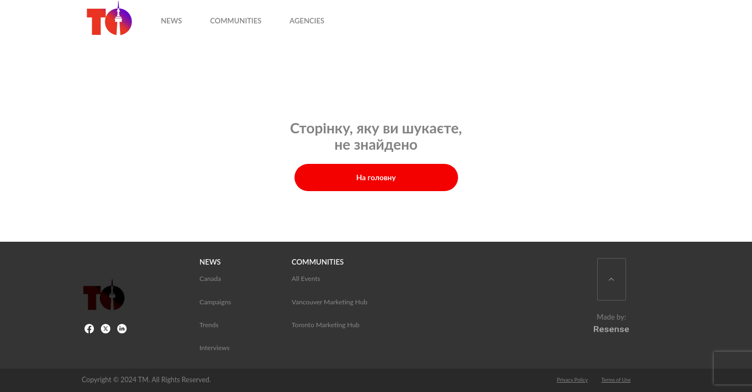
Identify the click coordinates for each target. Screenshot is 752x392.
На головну (376, 177)
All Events (306, 278)
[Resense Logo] (611, 328)
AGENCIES (335, 16)
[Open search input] (658, 16)
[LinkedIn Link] (122, 329)
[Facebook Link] (90, 329)
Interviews (215, 348)
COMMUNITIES (264, 16)
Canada (210, 278)
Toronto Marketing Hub (325, 325)
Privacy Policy (572, 380)
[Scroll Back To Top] (611, 279)
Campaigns (215, 302)
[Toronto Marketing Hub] (103, 296)
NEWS (199, 16)
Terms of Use (616, 380)
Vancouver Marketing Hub (330, 302)
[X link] (106, 329)
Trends (209, 325)
